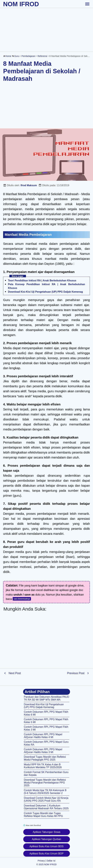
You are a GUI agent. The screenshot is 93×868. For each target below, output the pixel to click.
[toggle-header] (87, 4)
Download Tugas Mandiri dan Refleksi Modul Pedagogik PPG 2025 (45, 758)
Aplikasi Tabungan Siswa (46, 832)
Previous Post (75, 673)
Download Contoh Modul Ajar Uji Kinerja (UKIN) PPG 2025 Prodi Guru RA (46, 799)
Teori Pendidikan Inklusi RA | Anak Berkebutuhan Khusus (42, 280)
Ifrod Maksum (29, 185)
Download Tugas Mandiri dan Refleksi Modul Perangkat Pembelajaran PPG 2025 (45, 782)
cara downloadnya (22, 599)
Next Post (15, 673)
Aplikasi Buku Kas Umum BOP (47, 853)
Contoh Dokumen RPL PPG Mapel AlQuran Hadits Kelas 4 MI (43, 735)
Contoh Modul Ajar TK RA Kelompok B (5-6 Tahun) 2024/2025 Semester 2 (45, 791)
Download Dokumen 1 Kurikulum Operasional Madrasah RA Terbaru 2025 (46, 807)
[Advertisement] (46, 30)
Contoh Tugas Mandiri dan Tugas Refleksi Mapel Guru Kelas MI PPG (43, 814)
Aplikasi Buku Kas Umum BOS (47, 846)
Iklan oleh (32, 825)
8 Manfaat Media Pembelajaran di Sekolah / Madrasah (41, 71)
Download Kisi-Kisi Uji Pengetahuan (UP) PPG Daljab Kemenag (45, 291)
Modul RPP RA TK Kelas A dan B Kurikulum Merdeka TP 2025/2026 (43, 766)
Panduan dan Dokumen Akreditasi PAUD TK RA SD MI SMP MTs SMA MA (46, 698)
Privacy (41, 860)
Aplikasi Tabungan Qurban (46, 839)
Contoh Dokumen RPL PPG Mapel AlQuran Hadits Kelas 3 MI (43, 750)
